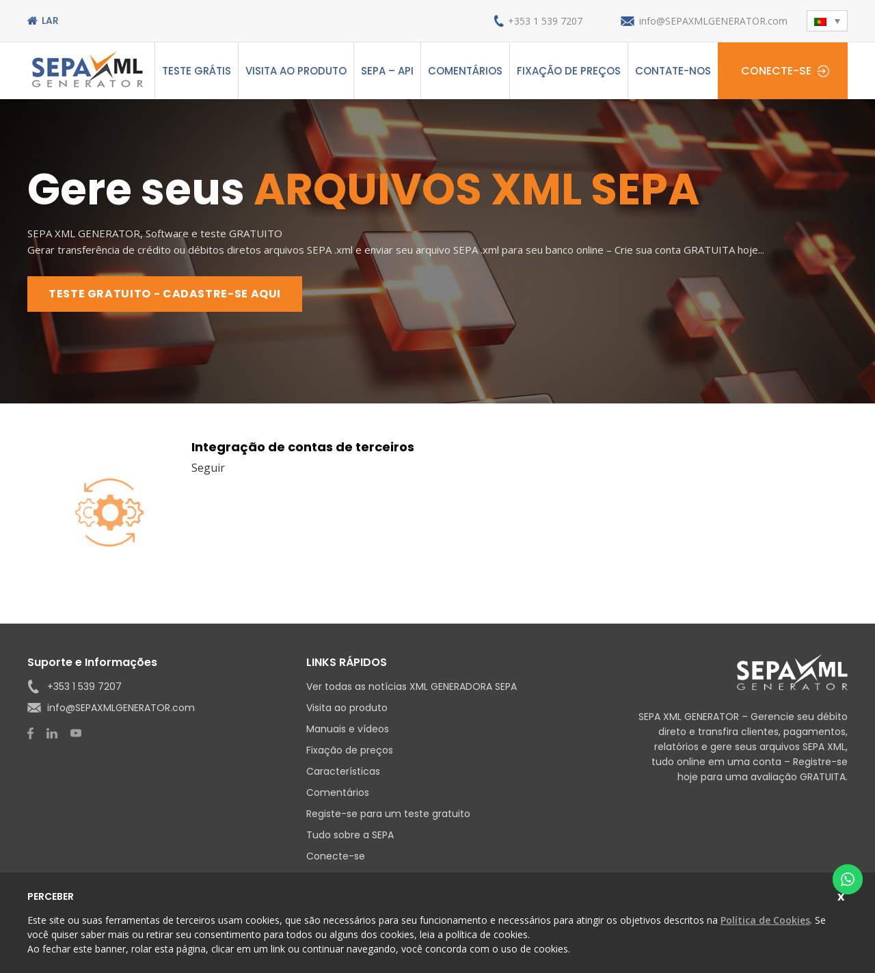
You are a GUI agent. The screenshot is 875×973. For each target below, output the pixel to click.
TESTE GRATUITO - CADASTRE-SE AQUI (165, 294)
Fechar (842, 895)
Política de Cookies (765, 920)
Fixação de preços (569, 71)
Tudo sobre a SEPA (350, 835)
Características (343, 771)
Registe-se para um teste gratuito (388, 814)
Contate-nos (673, 71)
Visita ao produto (296, 71)
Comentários (465, 71)
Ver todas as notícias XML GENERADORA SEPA (411, 686)
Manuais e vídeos (347, 729)
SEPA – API (387, 71)
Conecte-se (776, 71)
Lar (50, 20)
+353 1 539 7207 (545, 20)
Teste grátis (196, 71)
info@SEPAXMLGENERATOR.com (713, 20)
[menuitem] (827, 20)
